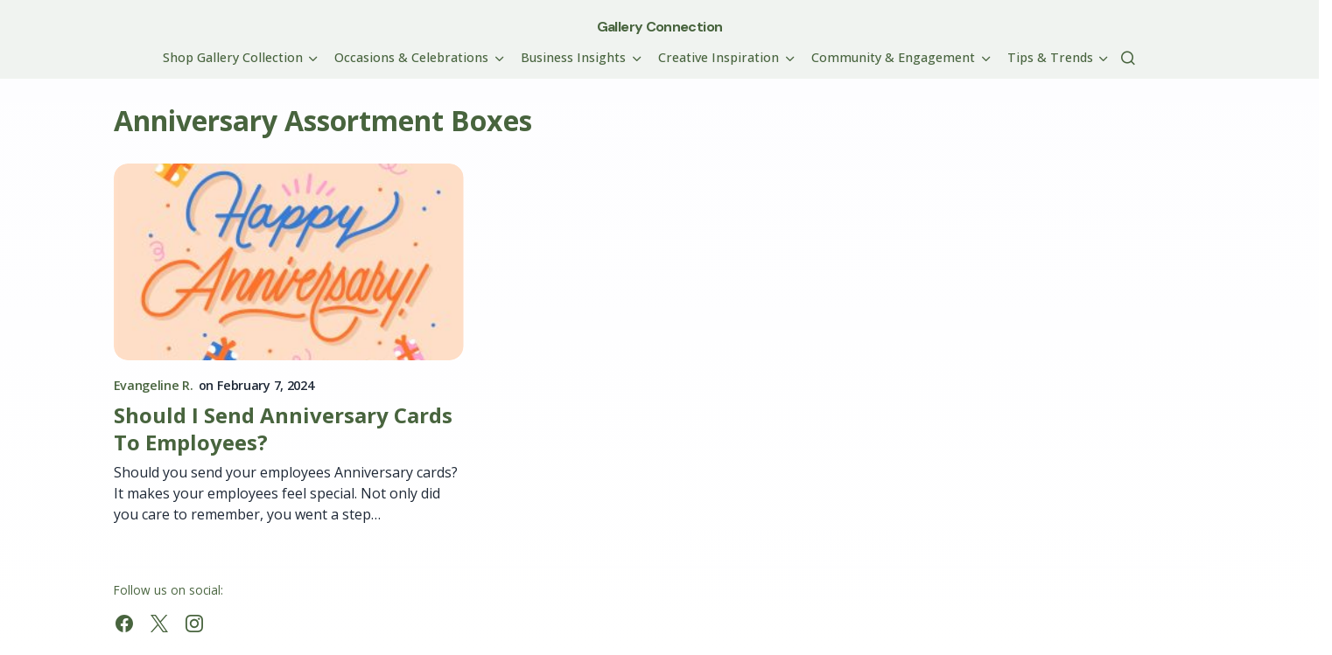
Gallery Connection (659, 26)
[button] (1128, 57)
